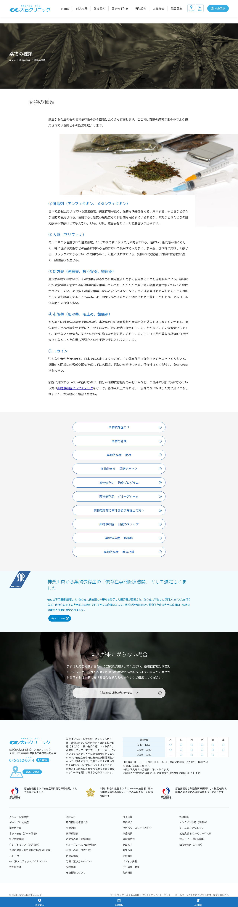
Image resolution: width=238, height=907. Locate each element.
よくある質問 (132, 894)
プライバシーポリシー (162, 894)
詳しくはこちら (60, 623)
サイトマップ (117, 894)
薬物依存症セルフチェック (75, 388)
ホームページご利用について (189, 894)
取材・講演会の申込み (217, 894)
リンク (145, 894)
